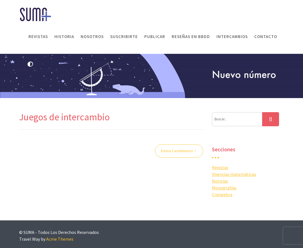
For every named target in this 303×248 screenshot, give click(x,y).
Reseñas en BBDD (191, 36)
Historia (64, 36)
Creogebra (222, 194)
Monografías (224, 188)
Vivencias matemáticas (234, 174)
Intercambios (232, 36)
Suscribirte (124, 36)
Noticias (220, 181)
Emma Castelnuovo (177, 150)
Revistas (38, 36)
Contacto (265, 36)
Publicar (154, 36)
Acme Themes (60, 239)
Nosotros (92, 36)
